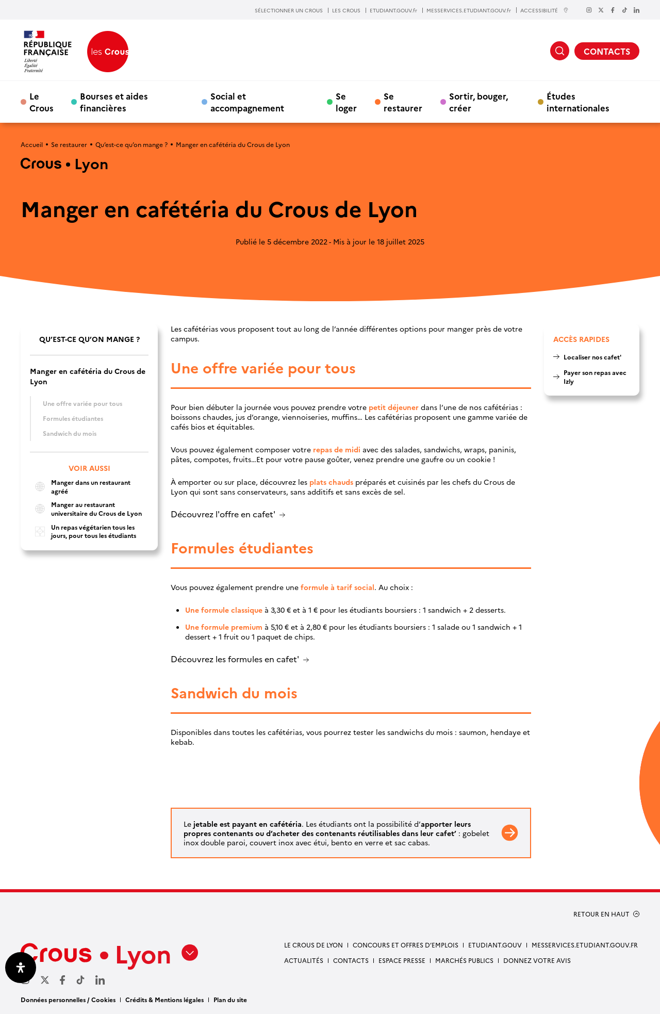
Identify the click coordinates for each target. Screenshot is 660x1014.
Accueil (32, 144)
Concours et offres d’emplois (405, 944)
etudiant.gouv (495, 944)
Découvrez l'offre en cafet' (223, 514)
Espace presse (401, 960)
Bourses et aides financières (114, 101)
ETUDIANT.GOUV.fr (393, 10)
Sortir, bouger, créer (478, 101)
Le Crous (41, 101)
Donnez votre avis (537, 960)
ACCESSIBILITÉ (544, 10)
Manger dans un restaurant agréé (80, 486)
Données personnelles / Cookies (68, 999)
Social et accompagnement (247, 101)
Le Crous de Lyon (313, 944)
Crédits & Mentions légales (164, 999)
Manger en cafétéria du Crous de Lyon (87, 376)
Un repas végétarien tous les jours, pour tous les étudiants (83, 531)
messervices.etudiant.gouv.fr (585, 944)
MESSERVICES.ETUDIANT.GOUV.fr (468, 10)
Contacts (351, 960)
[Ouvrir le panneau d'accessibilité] (20, 967)
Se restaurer (403, 101)
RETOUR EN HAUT (601, 914)
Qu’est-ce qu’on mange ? (131, 144)
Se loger (346, 101)
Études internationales (578, 101)
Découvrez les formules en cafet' (235, 659)
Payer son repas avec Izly (595, 376)
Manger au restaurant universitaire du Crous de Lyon (86, 508)
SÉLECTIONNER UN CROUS (289, 10)
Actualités (303, 960)
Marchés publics (464, 960)
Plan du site (230, 999)
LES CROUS (346, 10)
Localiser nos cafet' (592, 356)
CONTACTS (607, 51)
